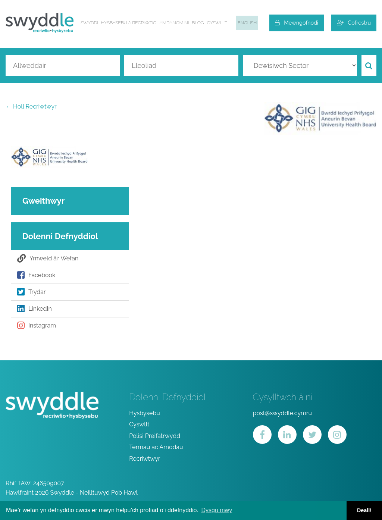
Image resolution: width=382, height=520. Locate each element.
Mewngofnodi (296, 22)
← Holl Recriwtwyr (31, 106)
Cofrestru (354, 22)
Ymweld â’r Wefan (47, 258)
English (247, 22)
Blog (198, 22)
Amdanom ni (174, 22)
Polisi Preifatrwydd (154, 435)
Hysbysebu (144, 413)
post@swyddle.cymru (282, 413)
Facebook (36, 275)
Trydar (31, 292)
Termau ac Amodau (156, 447)
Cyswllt (217, 22)
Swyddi (89, 22)
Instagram (36, 325)
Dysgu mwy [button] (216, 510)
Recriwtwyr (144, 458)
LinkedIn (34, 308)
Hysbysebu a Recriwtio (129, 22)
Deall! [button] (364, 510)
